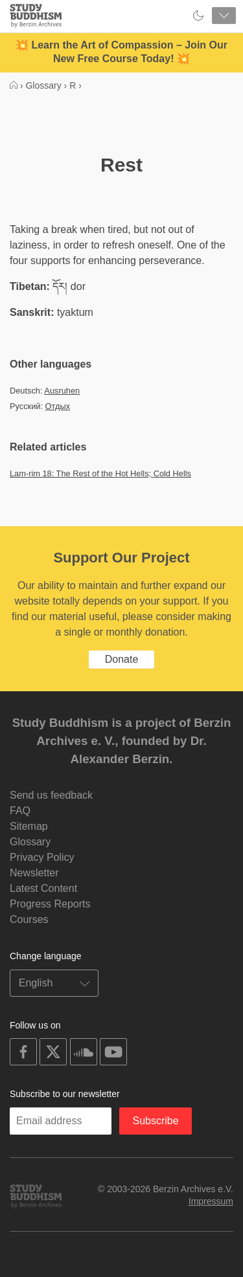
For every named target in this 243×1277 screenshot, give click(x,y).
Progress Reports (50, 903)
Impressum (211, 1201)
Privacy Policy (42, 857)
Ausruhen (62, 390)
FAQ (20, 810)
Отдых (57, 406)
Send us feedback (51, 795)
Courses (29, 919)
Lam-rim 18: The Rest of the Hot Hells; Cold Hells (100, 473)
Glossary (30, 841)
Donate (122, 659)
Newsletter (34, 872)
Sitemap (29, 826)
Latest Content (43, 888)
